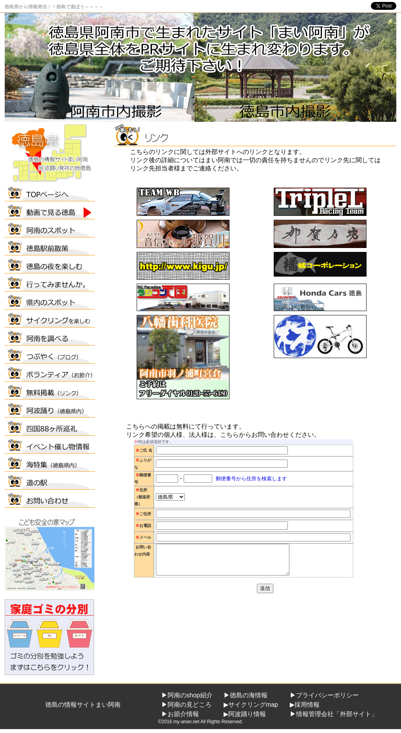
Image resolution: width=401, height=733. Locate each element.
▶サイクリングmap (251, 704)
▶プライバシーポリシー (324, 695)
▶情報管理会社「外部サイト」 (334, 714)
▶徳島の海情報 (245, 695)
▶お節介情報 (180, 714)
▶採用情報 (305, 704)
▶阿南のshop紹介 (187, 695)
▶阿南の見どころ (186, 704)
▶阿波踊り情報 (245, 714)
